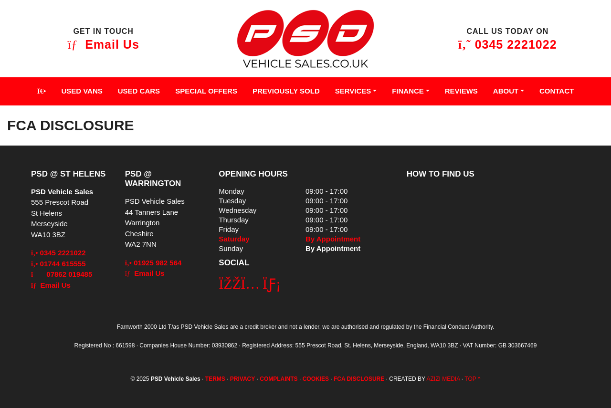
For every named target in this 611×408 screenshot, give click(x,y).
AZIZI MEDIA (443, 379)
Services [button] (353, 91)
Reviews (461, 91)
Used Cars (139, 91)
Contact (556, 91)
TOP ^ (472, 379)
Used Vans (81, 91)
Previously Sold (286, 91)
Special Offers (206, 91)
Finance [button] (408, 91)
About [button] (505, 91)
